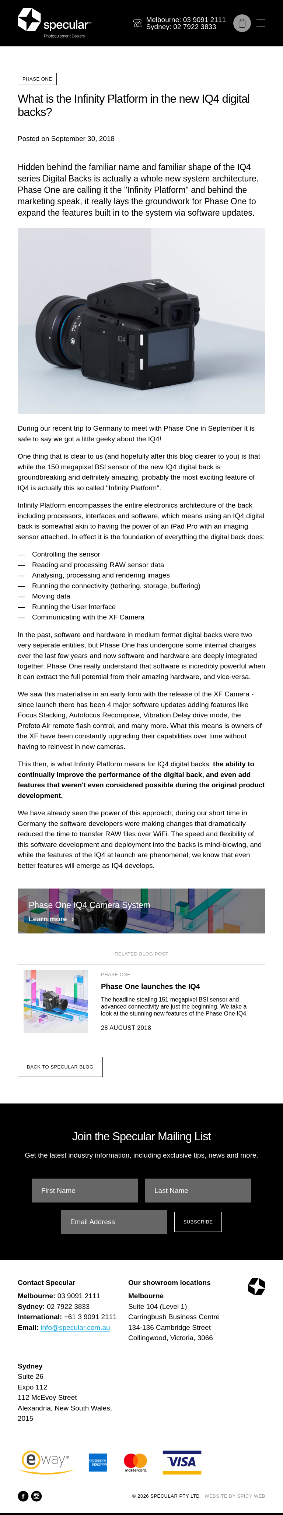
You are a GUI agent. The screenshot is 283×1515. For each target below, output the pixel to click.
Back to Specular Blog (60, 1079)
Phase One (37, 79)
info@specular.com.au (75, 1327)
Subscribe (198, 1222)
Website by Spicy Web (235, 1496)
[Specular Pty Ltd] (54, 23)
